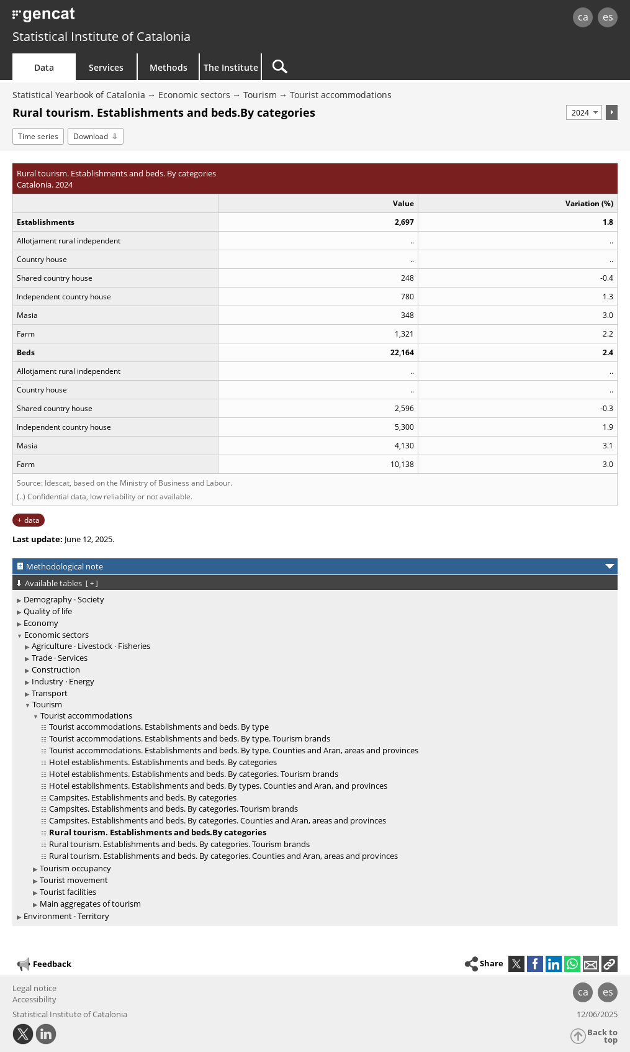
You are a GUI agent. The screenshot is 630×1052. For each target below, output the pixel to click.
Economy (41, 622)
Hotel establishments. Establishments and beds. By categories (163, 762)
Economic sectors (194, 95)
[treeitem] (313, 599)
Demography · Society (64, 599)
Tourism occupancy (75, 868)
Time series (38, 136)
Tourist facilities (68, 891)
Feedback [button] (43, 964)
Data (44, 67)
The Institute (231, 67)
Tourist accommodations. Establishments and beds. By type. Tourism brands (189, 738)
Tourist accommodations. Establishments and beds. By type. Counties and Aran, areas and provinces (233, 750)
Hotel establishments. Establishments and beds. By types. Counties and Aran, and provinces (218, 785)
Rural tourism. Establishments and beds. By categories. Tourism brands (179, 844)
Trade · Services (60, 657)
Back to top (602, 1036)
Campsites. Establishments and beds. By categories (142, 797)
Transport (50, 693)
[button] (609, 964)
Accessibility (34, 999)
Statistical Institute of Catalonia (101, 36)
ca (583, 17)
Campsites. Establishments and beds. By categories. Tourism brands (173, 808)
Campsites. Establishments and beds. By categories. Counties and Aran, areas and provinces (217, 820)
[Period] (584, 112)
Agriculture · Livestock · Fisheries (91, 645)
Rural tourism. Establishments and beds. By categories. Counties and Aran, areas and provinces (223, 855)
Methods (168, 67)
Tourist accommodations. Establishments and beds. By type (159, 726)
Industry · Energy (63, 681)
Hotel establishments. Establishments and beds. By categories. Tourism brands (193, 773)
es (608, 17)
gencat (133, 18)
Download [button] (90, 136)
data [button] (32, 520)
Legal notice (34, 988)
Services (106, 67)
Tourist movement (74, 880)
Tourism (260, 95)
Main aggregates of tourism (90, 903)
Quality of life (48, 611)
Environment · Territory (66, 916)
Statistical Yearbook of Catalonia (78, 95)
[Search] (367, 66)
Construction (56, 669)
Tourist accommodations (341, 95)
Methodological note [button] (64, 566)
